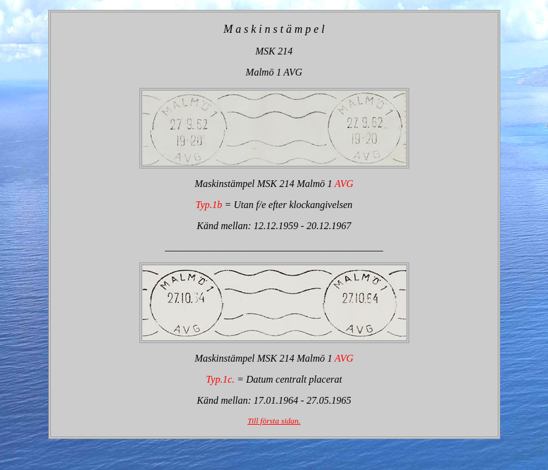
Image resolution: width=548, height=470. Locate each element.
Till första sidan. (274, 420)
